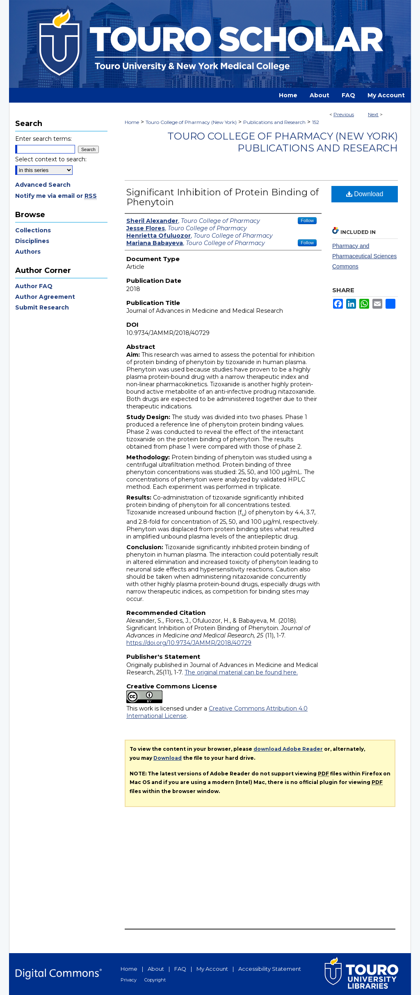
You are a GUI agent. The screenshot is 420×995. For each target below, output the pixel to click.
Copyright (155, 980)
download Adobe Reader (288, 749)
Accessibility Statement (269, 968)
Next (373, 114)
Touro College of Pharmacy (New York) (191, 122)
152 (315, 122)
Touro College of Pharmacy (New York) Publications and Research (282, 142)
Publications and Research (274, 122)
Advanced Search (43, 184)
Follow (307, 220)
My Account (212, 968)
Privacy (129, 980)
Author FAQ (33, 286)
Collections (33, 230)
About (156, 968)
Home (132, 122)
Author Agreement (45, 296)
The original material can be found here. (241, 672)
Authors (28, 251)
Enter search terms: (43, 138)
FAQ (180, 968)
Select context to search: (51, 159)
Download (364, 193)
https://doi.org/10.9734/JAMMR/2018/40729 (188, 643)
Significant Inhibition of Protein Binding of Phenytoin (222, 197)
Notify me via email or (56, 195)
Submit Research (42, 307)
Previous (343, 114)
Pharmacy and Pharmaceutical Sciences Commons (364, 256)
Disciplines (32, 241)
